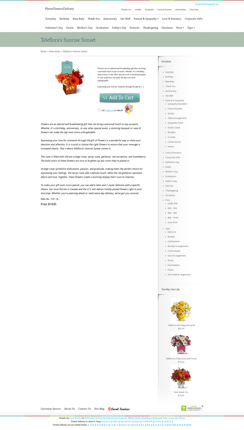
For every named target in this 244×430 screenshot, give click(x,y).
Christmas (167, 27)
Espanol (199, 4)
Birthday (64, 18)
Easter (70, 27)
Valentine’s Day (54, 27)
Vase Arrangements (177, 256)
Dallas (115, 421)
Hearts (171, 146)
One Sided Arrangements (179, 275)
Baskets (171, 237)
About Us (69, 409)
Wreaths (172, 132)
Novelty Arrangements (178, 246)
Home (43, 51)
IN (148, 425)
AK (93, 425)
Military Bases (134, 418)
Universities (180, 9)
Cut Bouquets (174, 251)
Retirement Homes (93, 418)
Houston (106, 421)
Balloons (172, 232)
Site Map (99, 409)
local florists (75, 418)
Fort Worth (147, 421)
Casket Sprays (174, 142)
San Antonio (126, 421)
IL (143, 425)
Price (180, 27)
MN (189, 425)
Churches (194, 9)
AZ (98, 425)
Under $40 (172, 203)
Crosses (171, 137)
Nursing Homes (110, 418)
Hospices (122, 418)
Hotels (138, 9)
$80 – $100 (173, 218)
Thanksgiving (150, 27)
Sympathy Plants (175, 123)
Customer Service (51, 409)
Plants (171, 270)
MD (174, 425)
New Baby (78, 18)
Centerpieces (174, 241)
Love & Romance (171, 18)
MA (180, 425)
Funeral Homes (164, 9)
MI (185, 425)
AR (102, 425)
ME (169, 425)
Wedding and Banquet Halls (154, 418)
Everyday (50, 18)
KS (156, 425)
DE (121, 425)
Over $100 (172, 222)
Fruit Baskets (174, 265)
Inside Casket (174, 128)
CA (107, 425)
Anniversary (110, 18)
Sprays (171, 113)
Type (191, 27)
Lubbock (167, 421)
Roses (170, 260)
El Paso (158, 421)
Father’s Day (119, 27)
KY (160, 425)
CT (117, 425)
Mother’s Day (85, 27)
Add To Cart (121, 97)
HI (135, 425)
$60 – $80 (172, 213)
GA (130, 425)
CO (111, 425)
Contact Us (84, 409)
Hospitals (149, 9)
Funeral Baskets (175, 109)
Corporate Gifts (194, 18)
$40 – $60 (172, 208)
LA (165, 425)
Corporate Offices (176, 418)
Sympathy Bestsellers (177, 104)
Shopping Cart (212, 4)
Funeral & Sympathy (146, 18)
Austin (137, 421)
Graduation (102, 27)
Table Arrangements (177, 118)
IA (152, 425)
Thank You (94, 18)
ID (139, 425)
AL (89, 425)
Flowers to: (126, 9)
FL (126, 425)
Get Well (125, 18)
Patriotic (135, 27)
